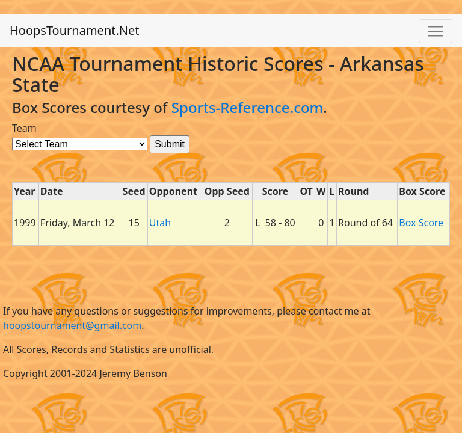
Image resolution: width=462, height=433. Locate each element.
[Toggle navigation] (435, 31)
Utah (160, 222)
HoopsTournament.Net (75, 30)
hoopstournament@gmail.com (72, 325)
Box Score (421, 222)
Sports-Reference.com (247, 107)
